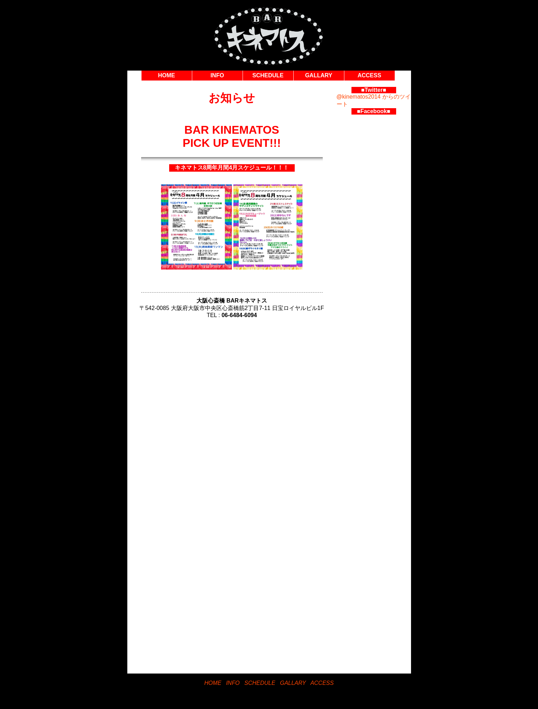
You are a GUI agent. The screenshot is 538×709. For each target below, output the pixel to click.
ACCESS (369, 75)
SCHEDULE (267, 75)
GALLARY (318, 75)
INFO (217, 75)
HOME (166, 75)
